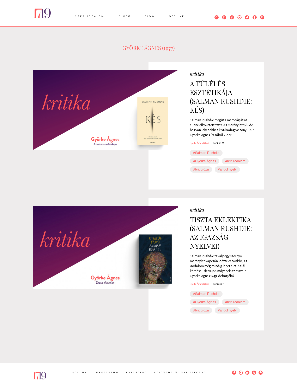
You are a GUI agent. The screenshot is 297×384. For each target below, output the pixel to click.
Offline (176, 16)
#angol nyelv (227, 169)
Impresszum (107, 372)
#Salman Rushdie (206, 153)
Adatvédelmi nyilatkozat (180, 372)
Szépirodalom (89, 16)
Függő (125, 16)
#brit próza (201, 169)
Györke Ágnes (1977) (199, 143)
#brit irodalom (235, 161)
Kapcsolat (136, 372)
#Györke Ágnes (204, 161)
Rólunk (79, 372)
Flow (150, 16)
